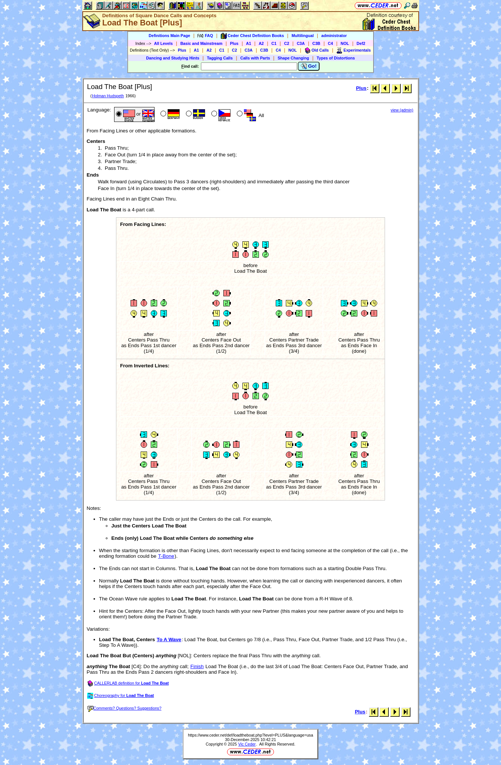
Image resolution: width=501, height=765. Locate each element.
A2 (261, 43)
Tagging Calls (220, 58)
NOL (344, 43)
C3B (316, 43)
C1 (274, 43)
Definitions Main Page (169, 35)
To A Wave (169, 639)
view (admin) (402, 110)
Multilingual (302, 35)
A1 (248, 43)
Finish (197, 666)
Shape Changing (293, 58)
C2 (286, 43)
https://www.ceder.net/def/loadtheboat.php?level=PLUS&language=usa (250, 735)
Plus (234, 43)
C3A (301, 43)
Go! (309, 66)
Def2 (361, 43)
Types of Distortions (336, 58)
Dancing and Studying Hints (172, 58)
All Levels (163, 43)
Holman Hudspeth (108, 96)
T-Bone (166, 556)
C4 (330, 43)
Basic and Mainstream (201, 43)
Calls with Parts (255, 58)
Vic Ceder (247, 744)
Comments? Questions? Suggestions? (125, 708)
